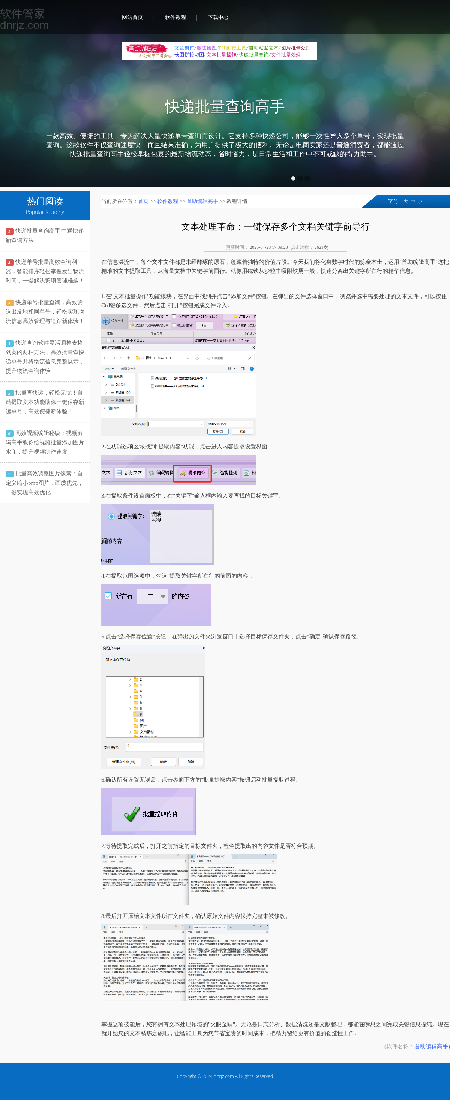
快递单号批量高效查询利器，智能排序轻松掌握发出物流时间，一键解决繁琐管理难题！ (45, 271)
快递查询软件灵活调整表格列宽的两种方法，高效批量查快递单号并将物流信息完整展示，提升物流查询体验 (45, 357)
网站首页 (132, 17)
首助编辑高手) (432, 1046)
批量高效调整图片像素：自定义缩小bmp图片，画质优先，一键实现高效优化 (44, 483)
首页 (143, 201)
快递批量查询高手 (225, 106)
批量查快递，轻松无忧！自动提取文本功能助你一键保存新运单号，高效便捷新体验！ (45, 402)
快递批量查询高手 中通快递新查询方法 (45, 235)
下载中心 (218, 17)
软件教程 (175, 17)
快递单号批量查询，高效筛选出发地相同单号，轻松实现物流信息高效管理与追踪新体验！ (45, 311)
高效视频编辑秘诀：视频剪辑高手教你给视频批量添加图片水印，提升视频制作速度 (45, 442)
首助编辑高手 (202, 201)
